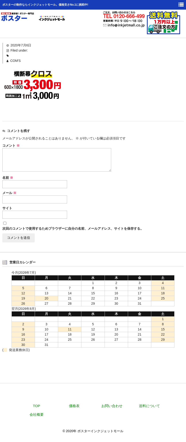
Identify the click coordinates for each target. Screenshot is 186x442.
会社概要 (37, 414)
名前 (7, 178)
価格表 (74, 406)
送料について (149, 406)
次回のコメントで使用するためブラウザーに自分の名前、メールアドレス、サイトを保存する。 (73, 228)
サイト (7, 208)
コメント (11, 145)
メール (9, 193)
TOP (36, 406)
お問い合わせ (111, 406)
